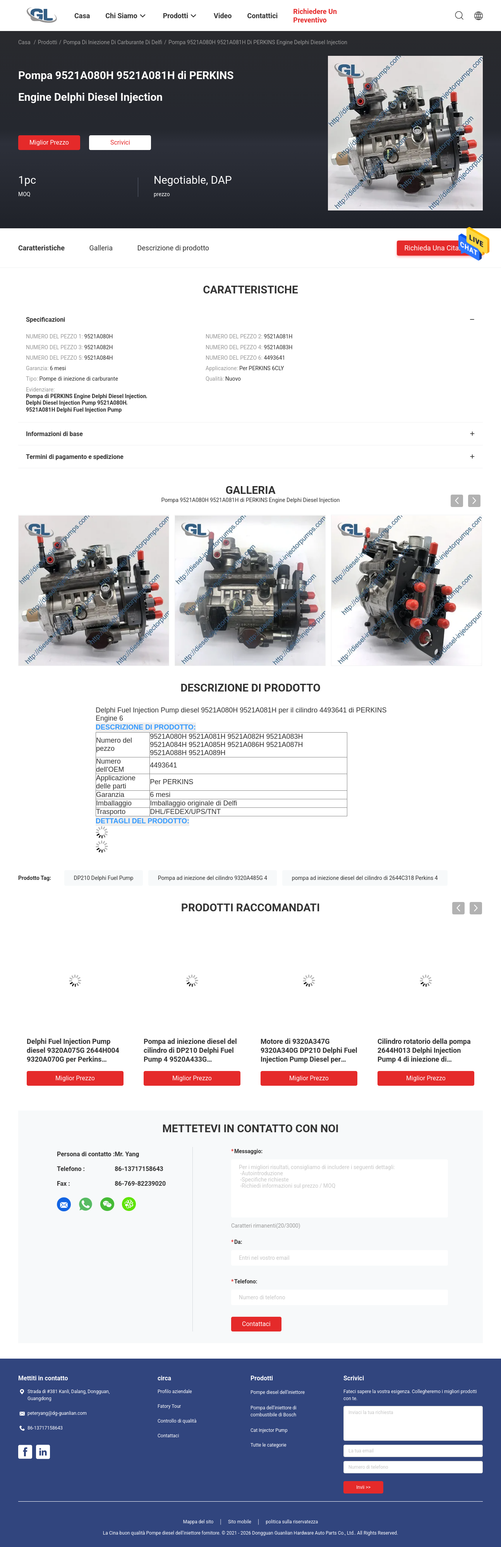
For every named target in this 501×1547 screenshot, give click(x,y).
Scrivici (120, 142)
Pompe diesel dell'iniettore (277, 1392)
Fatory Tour (169, 1406)
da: (238, 1242)
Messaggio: (248, 1151)
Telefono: (245, 1281)
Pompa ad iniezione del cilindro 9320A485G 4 (212, 878)
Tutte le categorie (268, 1445)
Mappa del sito (198, 1522)
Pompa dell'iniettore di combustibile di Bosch (273, 1411)
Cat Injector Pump (269, 1430)
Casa (24, 42)
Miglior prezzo (49, 142)
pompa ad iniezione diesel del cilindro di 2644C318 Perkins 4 (365, 878)
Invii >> (363, 1487)
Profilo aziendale (175, 1391)
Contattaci (256, 1324)
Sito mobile (239, 1522)
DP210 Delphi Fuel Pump (104, 878)
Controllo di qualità (177, 1421)
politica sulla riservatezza (292, 1522)
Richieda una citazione (439, 247)
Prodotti (47, 42)
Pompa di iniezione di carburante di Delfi (113, 42)
